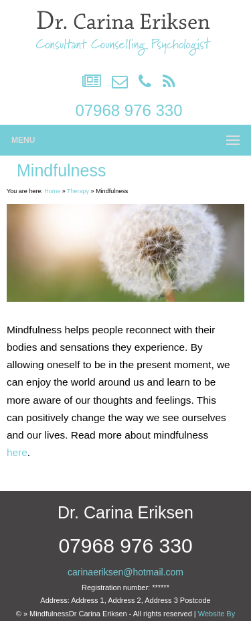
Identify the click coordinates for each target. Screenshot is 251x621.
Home (52, 191)
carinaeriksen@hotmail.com (125, 572)
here (17, 452)
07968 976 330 (128, 110)
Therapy (78, 191)
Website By (216, 614)
